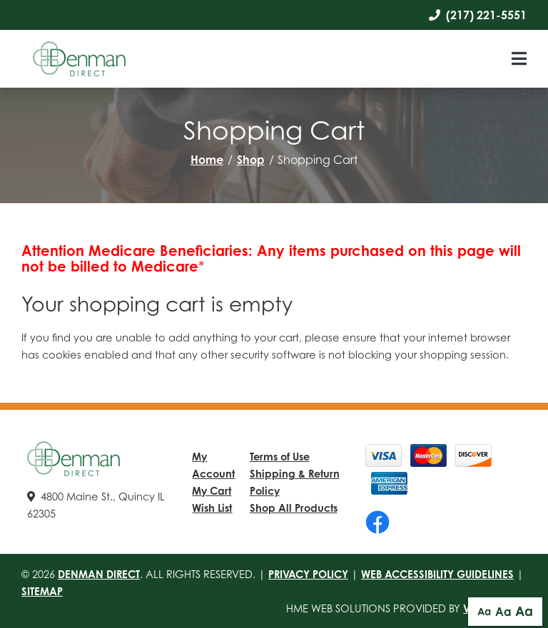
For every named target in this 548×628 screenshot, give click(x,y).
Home (207, 160)
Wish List (212, 507)
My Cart (211, 490)
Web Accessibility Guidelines (437, 573)
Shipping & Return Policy (295, 482)
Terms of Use (280, 456)
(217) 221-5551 (478, 15)
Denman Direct (99, 573)
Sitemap (42, 591)
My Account (213, 465)
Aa (484, 611)
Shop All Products (294, 507)
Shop (251, 160)
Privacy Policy (308, 573)
